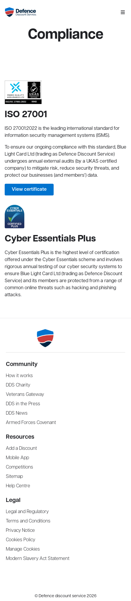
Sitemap (14, 476)
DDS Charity (18, 385)
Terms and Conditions (28, 521)
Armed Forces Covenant (31, 422)
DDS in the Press (23, 403)
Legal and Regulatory (27, 511)
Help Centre (18, 485)
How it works (19, 375)
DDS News (17, 413)
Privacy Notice (20, 530)
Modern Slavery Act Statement (37, 558)
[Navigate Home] (60, 12)
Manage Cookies (23, 549)
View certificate (29, 189)
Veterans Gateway (25, 394)
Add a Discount (21, 448)
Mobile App (17, 457)
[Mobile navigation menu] (122, 12)
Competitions (19, 467)
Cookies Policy (20, 539)
